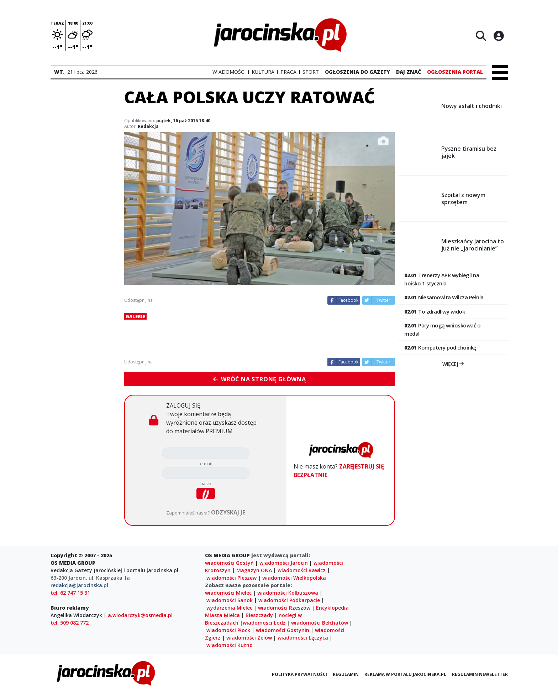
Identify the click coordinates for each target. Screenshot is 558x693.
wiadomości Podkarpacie (289, 600)
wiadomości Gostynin (282, 630)
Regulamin (346, 674)
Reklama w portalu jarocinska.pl (405, 674)
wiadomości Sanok (229, 600)
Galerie (135, 316)
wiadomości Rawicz (302, 570)
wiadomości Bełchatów (319, 622)
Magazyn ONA (254, 570)
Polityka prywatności (299, 674)
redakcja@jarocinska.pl (79, 585)
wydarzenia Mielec (229, 607)
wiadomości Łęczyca (303, 637)
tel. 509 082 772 (70, 622)
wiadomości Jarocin (283, 562)
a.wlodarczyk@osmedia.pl (140, 615)
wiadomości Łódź (264, 622)
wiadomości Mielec (228, 592)
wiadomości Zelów (249, 637)
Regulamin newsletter (480, 674)
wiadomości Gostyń (229, 562)
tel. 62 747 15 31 (70, 592)
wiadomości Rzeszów (284, 607)
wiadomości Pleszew (231, 577)
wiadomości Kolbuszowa (287, 592)
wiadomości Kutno (229, 645)
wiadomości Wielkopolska (294, 577)
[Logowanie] (498, 36)
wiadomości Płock (228, 630)
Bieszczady (259, 615)
